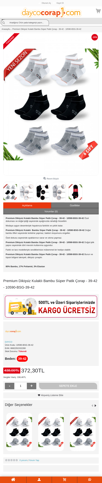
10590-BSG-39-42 (24, 345)
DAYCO (8, 342)
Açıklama (27, 205)
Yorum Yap (34, 460)
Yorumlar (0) (51, 211)
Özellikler (75, 205)
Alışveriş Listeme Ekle (52, 395)
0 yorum (23, 460)
